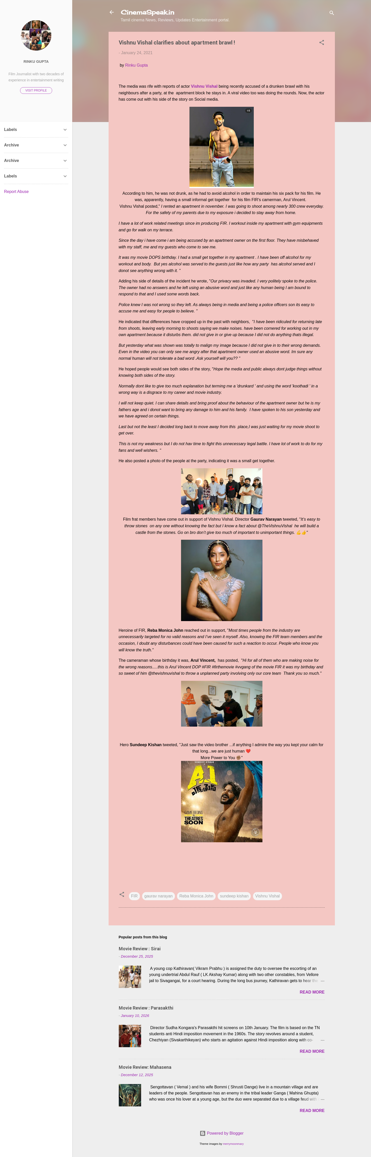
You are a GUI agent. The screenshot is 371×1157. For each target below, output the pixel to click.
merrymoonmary (233, 1143)
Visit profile (36, 90)
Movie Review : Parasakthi (146, 1008)
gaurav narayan (158, 896)
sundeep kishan (234, 896)
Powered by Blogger (222, 1133)
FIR (134, 896)
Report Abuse (16, 191)
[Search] (332, 14)
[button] (322, 43)
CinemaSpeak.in (147, 12)
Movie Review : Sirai (140, 948)
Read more (312, 992)
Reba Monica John (196, 896)
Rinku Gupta (136, 65)
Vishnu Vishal (267, 896)
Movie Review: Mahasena (145, 1067)
